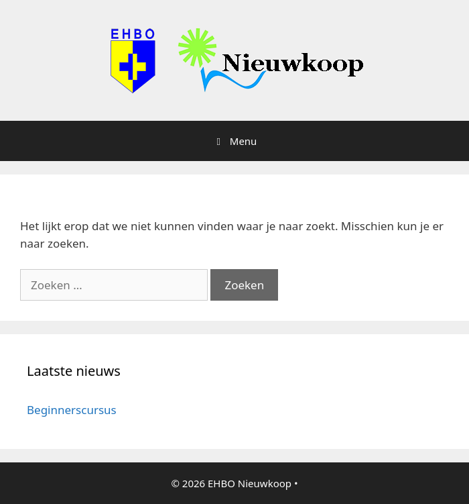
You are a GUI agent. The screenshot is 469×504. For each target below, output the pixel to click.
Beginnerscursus (72, 409)
